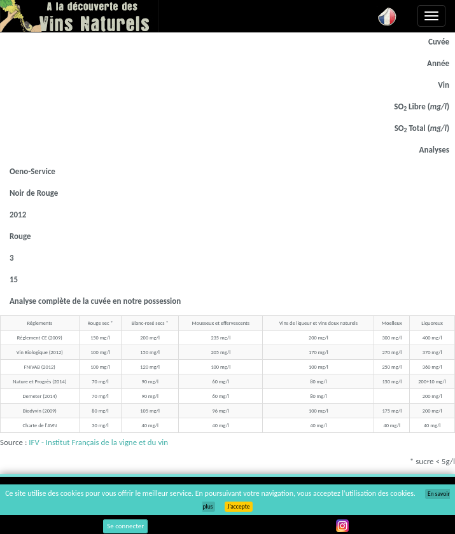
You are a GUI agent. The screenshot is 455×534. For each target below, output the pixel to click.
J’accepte (238, 506)
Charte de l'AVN (40, 425)
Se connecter (125, 526)
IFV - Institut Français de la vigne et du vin (98, 442)
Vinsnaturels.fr (79, 16)
